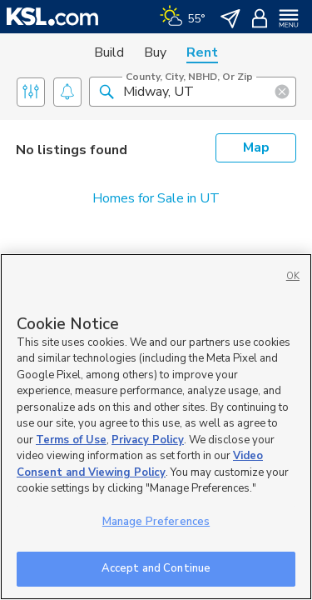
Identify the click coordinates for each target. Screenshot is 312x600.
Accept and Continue (156, 568)
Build (109, 52)
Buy (155, 52)
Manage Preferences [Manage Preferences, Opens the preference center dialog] (156, 521)
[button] (106, 90)
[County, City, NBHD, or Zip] (192, 92)
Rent (202, 52)
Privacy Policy (147, 440)
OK (293, 276)
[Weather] (183, 16)
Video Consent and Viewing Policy (140, 464)
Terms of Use (71, 440)
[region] (156, 426)
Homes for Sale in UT (156, 198)
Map (256, 147)
